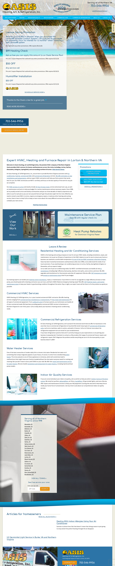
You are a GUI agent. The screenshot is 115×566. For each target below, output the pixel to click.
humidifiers (78, 383)
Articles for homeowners (24, 489)
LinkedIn (76, 530)
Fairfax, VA (27, 434)
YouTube (70, 530)
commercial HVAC (26, 177)
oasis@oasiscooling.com (99, 11)
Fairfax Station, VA (44, 434)
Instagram (73, 530)
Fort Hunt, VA (28, 439)
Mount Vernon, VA (30, 443)
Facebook (65, 530)
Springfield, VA (43, 445)
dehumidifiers (64, 383)
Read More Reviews (15, 107)
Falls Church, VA (29, 437)
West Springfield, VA (30, 449)
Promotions (85, 168)
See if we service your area (39, 457)
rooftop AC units (37, 303)
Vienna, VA (42, 447)
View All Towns (38, 453)
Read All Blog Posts (99, 489)
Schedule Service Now (34, 92)
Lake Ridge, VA (29, 441)
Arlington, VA (28, 428)
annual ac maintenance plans (52, 277)
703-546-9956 (99, 5)
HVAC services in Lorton (16, 188)
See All (12, 236)
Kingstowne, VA (43, 439)
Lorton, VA (42, 441)
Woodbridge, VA (43, 449)
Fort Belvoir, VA (43, 437)
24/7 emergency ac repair (99, 274)
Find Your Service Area (40, 206)
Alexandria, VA (28, 426)
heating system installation (37, 281)
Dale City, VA (28, 432)
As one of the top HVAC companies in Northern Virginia (89, 260)
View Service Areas (59, 170)
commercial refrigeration (42, 177)
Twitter (68, 530)
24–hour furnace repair (43, 188)
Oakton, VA (42, 443)
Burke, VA (41, 428)
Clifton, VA (41, 430)
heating (17, 177)
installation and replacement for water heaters (42, 365)
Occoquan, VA (28, 445)
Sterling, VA (28, 447)
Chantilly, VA (28, 430)
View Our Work (12, 226)
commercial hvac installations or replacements (35, 301)
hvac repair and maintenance (61, 301)
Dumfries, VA (42, 432)
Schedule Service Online (14, 131)
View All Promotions (93, 187)
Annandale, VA (43, 426)
